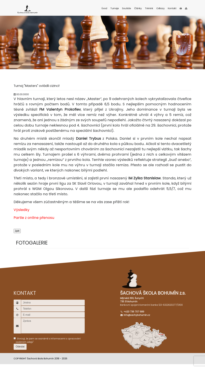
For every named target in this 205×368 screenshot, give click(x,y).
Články (138, 8)
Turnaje (115, 8)
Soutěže (127, 8)
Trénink (149, 8)
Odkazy (160, 8)
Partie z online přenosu (34, 217)
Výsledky (21, 209)
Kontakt (172, 8)
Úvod (105, 8)
